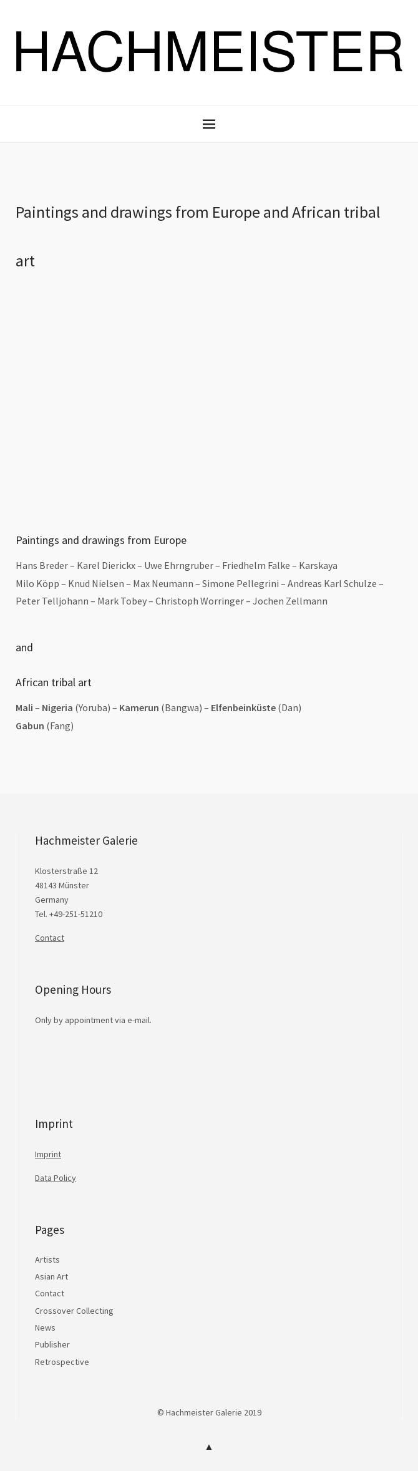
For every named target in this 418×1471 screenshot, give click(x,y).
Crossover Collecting (74, 1310)
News (45, 1327)
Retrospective (62, 1361)
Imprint (48, 1154)
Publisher (52, 1344)
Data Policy (55, 1177)
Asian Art (51, 1276)
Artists (47, 1259)
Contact (49, 937)
